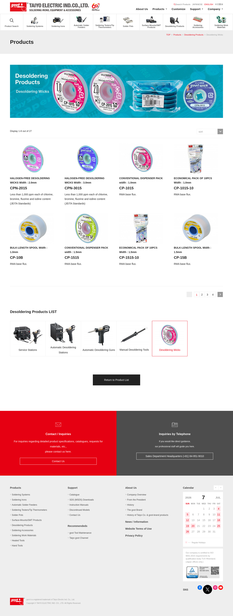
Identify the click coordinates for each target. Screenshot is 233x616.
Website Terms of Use (138, 528)
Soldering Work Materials (24, 535)
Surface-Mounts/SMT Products (27, 520)
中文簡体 (219, 4)
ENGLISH (208, 4)
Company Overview (136, 494)
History (130, 505)
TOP (168, 35)
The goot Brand (134, 510)
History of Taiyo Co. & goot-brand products (147, 515)
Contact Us (58, 461)
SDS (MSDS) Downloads (82, 500)
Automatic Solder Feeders (24, 505)
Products (158, 9)
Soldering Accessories (22, 530)
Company (214, 9)
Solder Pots (17, 515)
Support (195, 9)
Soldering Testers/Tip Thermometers (29, 510)
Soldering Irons (19, 500)
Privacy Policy (134, 535)
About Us (142, 9)
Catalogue (75, 494)
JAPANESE (197, 4)
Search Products (182, 4)
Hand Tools (17, 545)
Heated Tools (18, 540)
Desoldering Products (193, 35)
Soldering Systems (21, 494)
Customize (178, 9)
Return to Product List (116, 379)
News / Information (136, 521)
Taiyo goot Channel (79, 538)
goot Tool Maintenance (81, 533)
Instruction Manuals (79, 505)
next (220, 487)
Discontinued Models (80, 510)
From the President (136, 500)
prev (216, 487)
